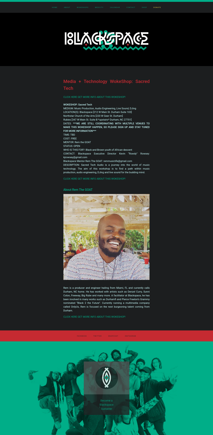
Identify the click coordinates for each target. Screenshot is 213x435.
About (67, 7)
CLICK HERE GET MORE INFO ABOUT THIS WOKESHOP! (94, 97)
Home (54, 7)
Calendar (115, 7)
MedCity (99, 7)
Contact (130, 7)
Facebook (82, 336)
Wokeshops (82, 7)
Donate (157, 7)
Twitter (97, 336)
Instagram (130, 336)
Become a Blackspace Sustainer (106, 404)
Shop (144, 7)
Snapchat (113, 336)
